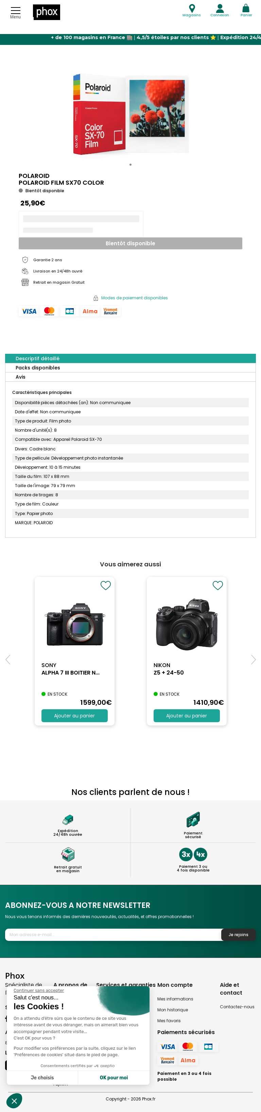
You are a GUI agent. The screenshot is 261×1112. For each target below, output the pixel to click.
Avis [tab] (20, 377)
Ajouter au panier (74, 715)
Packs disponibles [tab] (38, 367)
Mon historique (172, 1010)
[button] (130, 164)
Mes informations (175, 999)
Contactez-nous (237, 1007)
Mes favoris (169, 1021)
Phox (14, 975)
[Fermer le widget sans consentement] (38, 990)
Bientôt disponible (130, 243)
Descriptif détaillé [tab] (37, 358)
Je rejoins (238, 934)
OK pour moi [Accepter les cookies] (114, 1078)
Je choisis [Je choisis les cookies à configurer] (42, 1078)
